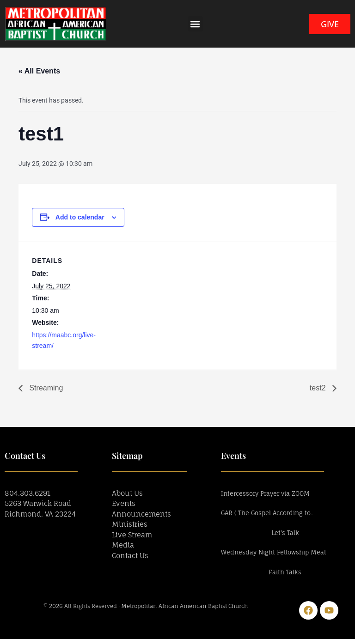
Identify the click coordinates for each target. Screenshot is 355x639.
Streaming (45, 388)
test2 (319, 388)
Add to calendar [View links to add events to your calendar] (79, 217)
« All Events (39, 71)
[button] (195, 23)
